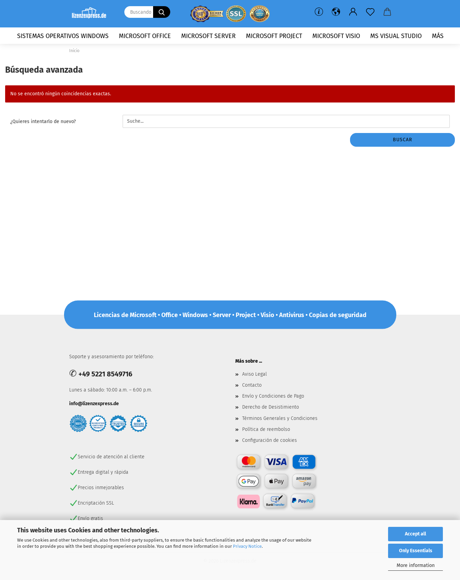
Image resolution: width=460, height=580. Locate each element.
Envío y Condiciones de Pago (273, 396)
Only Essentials (415, 551)
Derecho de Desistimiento (270, 407)
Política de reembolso (266, 429)
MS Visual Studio (396, 36)
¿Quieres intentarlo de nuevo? (43, 121)
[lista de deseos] (370, 12)
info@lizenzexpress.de (94, 404)
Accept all (415, 534)
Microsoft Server (208, 36)
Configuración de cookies (269, 440)
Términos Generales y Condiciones (280, 418)
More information (416, 565)
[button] (336, 12)
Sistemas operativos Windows (63, 36)
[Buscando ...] (161, 12)
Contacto (252, 385)
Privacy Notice (247, 546)
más (438, 36)
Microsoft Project (274, 36)
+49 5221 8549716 (105, 374)
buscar (402, 140)
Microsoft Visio (336, 36)
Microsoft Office (145, 36)
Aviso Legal (254, 374)
